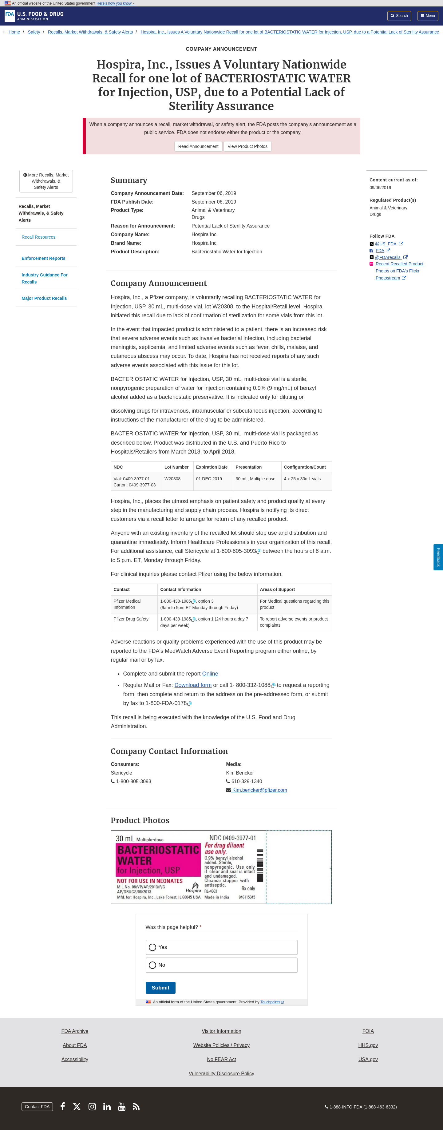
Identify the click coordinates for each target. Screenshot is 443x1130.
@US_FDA (386, 243)
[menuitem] (396, 185)
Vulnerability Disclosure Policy (221, 1073)
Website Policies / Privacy (221, 1045)
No (162, 965)
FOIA (368, 1031)
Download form (193, 685)
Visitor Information (221, 1031)
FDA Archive (74, 1031)
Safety (34, 32)
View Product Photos (247, 146)
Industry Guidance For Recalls (45, 278)
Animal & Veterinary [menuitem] (388, 207)
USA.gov (368, 1059)
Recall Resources (39, 237)
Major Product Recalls (44, 298)
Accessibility (74, 1059)
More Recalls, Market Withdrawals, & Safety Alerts (46, 181)
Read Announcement (198, 146)
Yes (163, 947)
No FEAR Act (221, 1059)
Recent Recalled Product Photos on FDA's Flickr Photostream (399, 270)
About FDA (75, 1045)
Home (14, 32)
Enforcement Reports (43, 258)
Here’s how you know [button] (116, 3)
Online (210, 674)
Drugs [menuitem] (375, 214)
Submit (160, 988)
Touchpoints (270, 1002)
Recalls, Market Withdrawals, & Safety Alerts (90, 32)
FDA (380, 250)
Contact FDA (37, 1106)
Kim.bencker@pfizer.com (259, 790)
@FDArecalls (388, 257)
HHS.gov (368, 1045)
